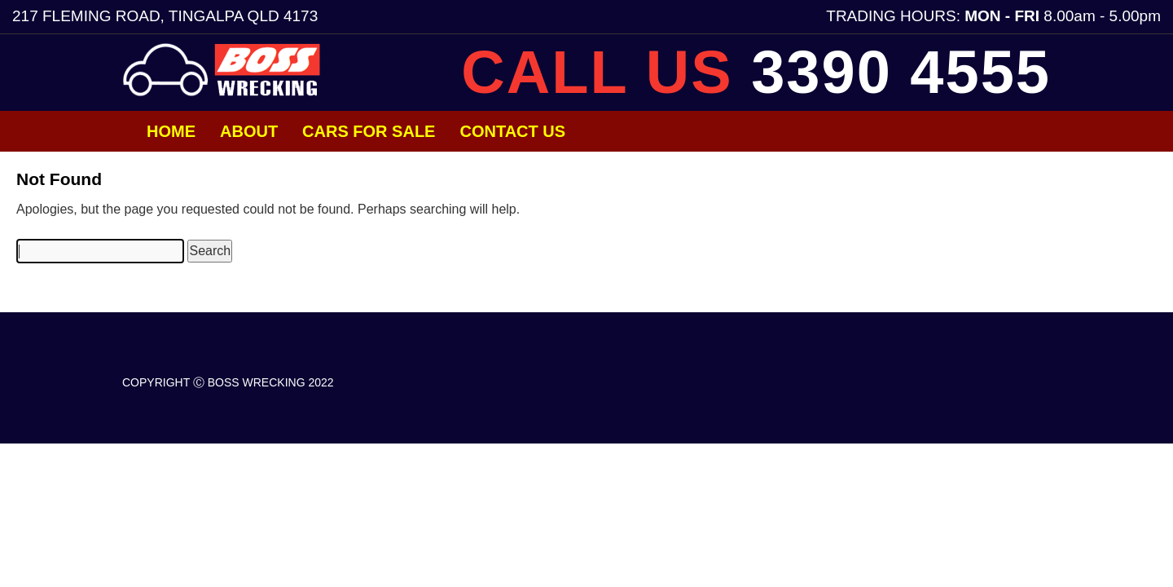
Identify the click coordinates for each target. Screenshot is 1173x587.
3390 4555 (901, 72)
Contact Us (512, 131)
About (249, 131)
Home (171, 131)
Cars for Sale (368, 131)
